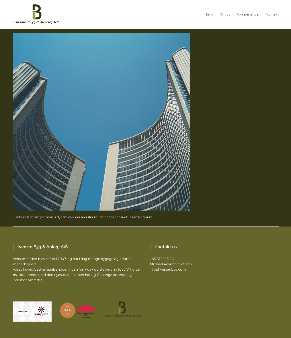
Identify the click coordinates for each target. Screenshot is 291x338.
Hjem (208, 14)
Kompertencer (248, 14)
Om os (225, 14)
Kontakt (272, 14)
